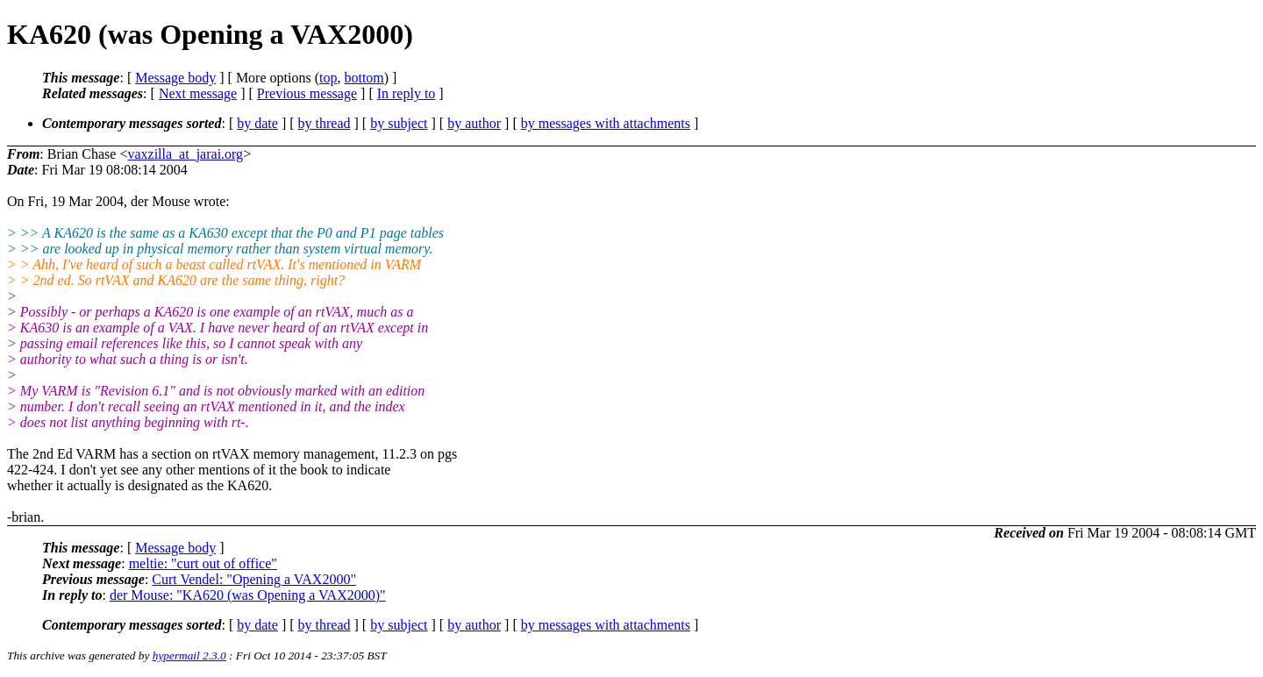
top (328, 77)
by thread (324, 123)
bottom (363, 77)
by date (257, 123)
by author (474, 123)
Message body (175, 77)
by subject (398, 123)
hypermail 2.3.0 (189, 655)
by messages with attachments (605, 123)
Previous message (307, 93)
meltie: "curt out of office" (203, 563)
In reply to (406, 93)
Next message (198, 93)
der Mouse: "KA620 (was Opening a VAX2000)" (248, 595)
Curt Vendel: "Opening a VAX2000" (254, 579)
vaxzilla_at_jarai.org (185, 153)
